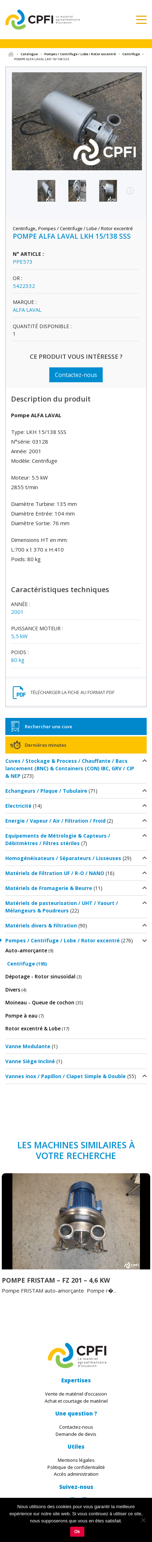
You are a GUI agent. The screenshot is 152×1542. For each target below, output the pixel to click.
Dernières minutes (45, 745)
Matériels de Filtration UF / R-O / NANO (54, 873)
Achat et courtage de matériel (76, 1401)
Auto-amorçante (26, 950)
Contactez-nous (76, 375)
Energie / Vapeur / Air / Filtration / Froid (55, 820)
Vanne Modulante (27, 1046)
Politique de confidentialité (76, 1467)
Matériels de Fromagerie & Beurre (48, 888)
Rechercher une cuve (48, 726)
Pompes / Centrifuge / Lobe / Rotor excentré (80, 54)
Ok (77, 1531)
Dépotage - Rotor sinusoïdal (40, 976)
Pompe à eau (21, 1015)
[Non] (143, 1519)
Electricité (18, 805)
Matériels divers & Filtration (41, 925)
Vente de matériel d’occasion (76, 1394)
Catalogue (29, 54)
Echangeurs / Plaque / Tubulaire (46, 790)
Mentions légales (76, 1460)
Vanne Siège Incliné (30, 1061)
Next (126, 194)
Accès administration (76, 1474)
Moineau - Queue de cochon (39, 1002)
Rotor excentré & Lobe (33, 1028)
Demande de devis (76, 1434)
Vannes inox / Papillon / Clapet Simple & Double (65, 1076)
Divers (12, 989)
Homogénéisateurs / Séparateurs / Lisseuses (63, 858)
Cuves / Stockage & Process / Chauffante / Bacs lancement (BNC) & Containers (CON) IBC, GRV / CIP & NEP (69, 768)
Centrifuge (131, 54)
